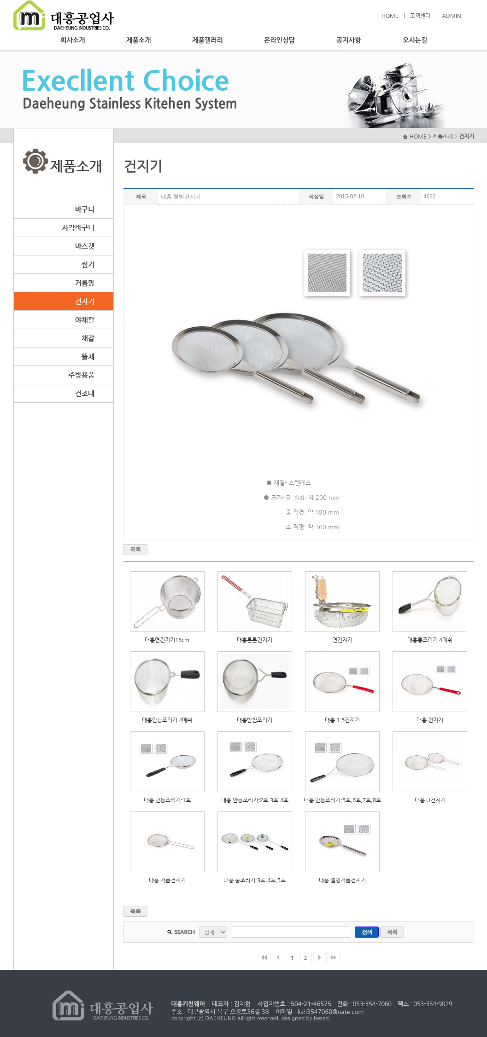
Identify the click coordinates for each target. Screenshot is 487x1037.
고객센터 (420, 15)
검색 (367, 932)
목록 (135, 549)
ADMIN (451, 15)
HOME (390, 15)
